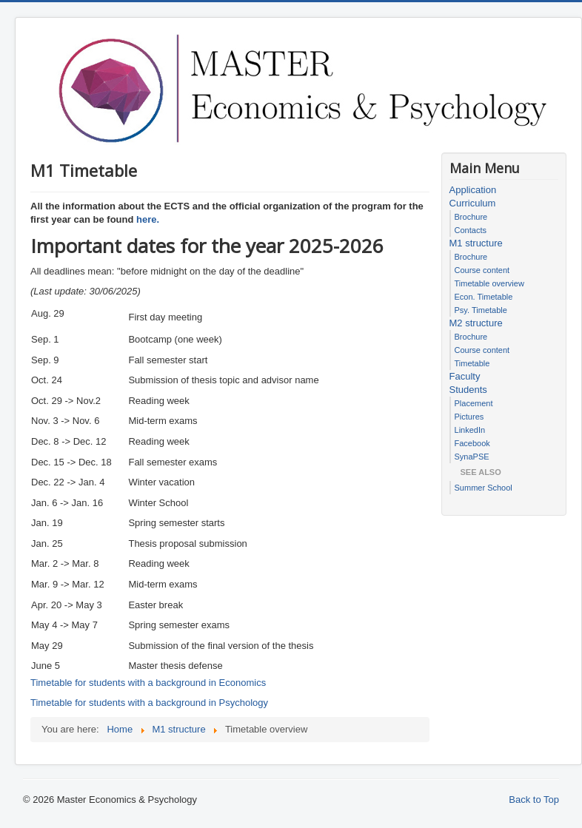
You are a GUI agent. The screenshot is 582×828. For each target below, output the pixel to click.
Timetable (472, 363)
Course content (482, 270)
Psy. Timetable (481, 310)
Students (468, 389)
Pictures (469, 416)
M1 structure (476, 243)
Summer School (483, 487)
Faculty (465, 376)
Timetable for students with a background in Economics (148, 682)
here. (147, 219)
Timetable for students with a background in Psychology (149, 702)
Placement (474, 403)
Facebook (472, 443)
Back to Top (534, 799)
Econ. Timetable (484, 296)
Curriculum (472, 203)
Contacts (470, 230)
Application (473, 189)
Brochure (471, 216)
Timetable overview (489, 283)
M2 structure (476, 323)
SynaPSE (472, 456)
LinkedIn (470, 429)
